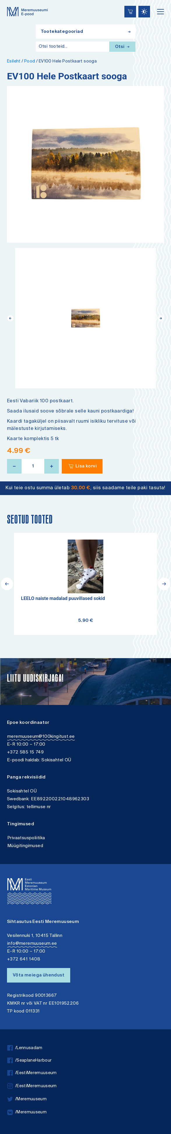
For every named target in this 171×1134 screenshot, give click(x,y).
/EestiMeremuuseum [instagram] (32, 1086)
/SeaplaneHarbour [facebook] (29, 1060)
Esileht (14, 61)
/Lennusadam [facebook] (25, 1048)
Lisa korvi (86, 466)
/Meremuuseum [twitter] (27, 1099)
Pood (29, 61)
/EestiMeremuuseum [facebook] (32, 1073)
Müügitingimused (25, 846)
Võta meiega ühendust (38, 975)
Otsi (122, 47)
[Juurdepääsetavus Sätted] (144, 11)
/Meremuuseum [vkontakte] (27, 1112)
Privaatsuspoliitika (26, 838)
